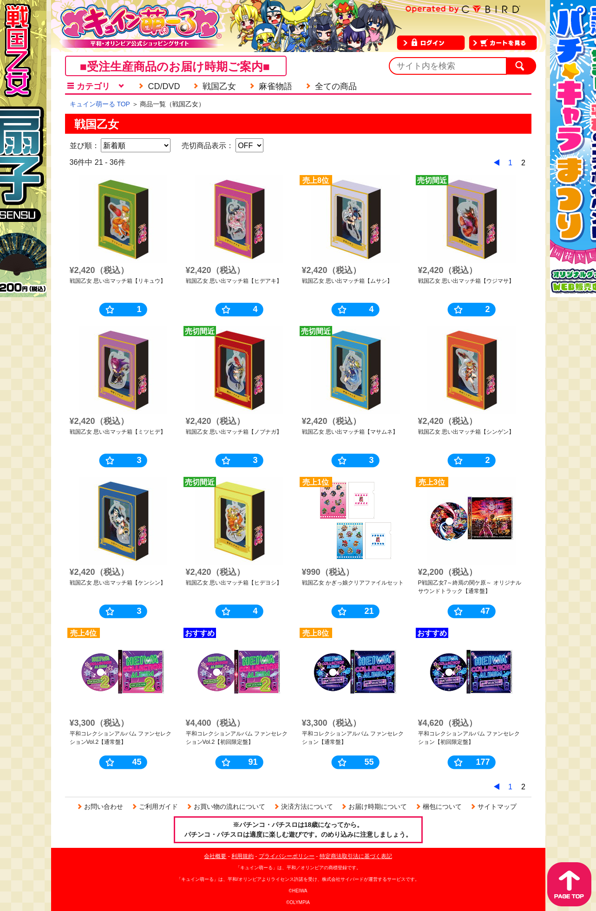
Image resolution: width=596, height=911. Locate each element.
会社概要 (215, 856)
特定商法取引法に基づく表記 (356, 856)
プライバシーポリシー (286, 856)
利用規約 (242, 856)
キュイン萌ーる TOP (100, 104)
